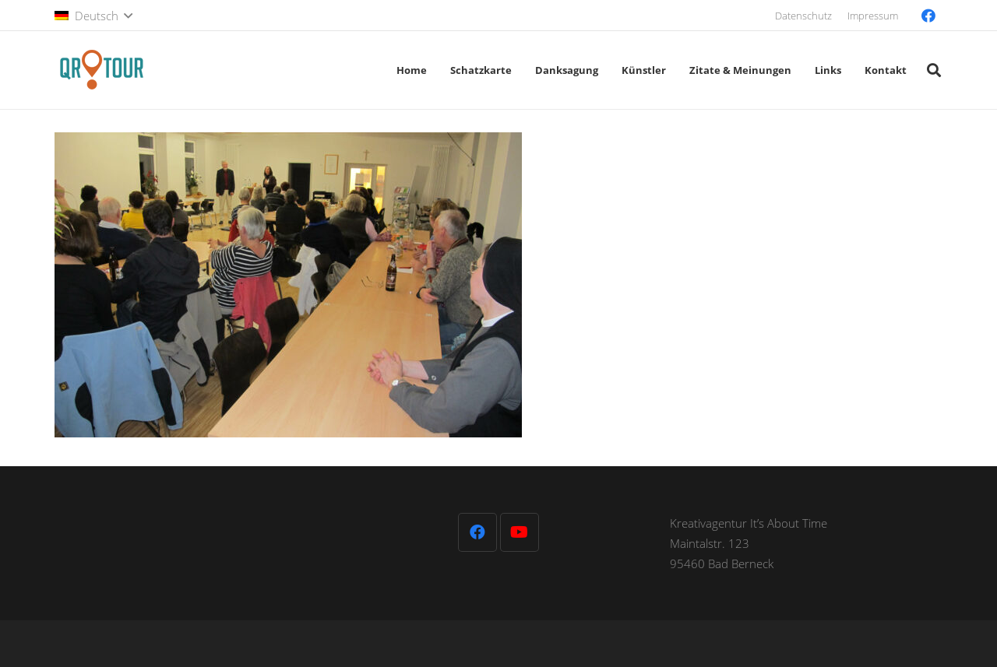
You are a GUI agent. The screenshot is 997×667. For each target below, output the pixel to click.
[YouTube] (519, 532)
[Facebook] (928, 16)
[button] (93, 15)
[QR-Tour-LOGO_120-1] (101, 70)
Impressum (872, 16)
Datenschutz (803, 16)
